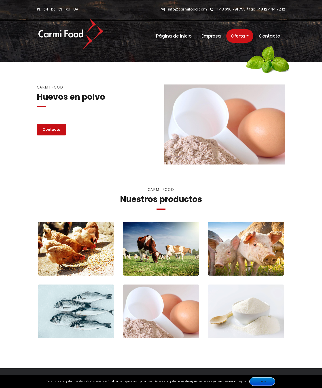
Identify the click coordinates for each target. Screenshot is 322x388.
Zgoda (262, 381)
